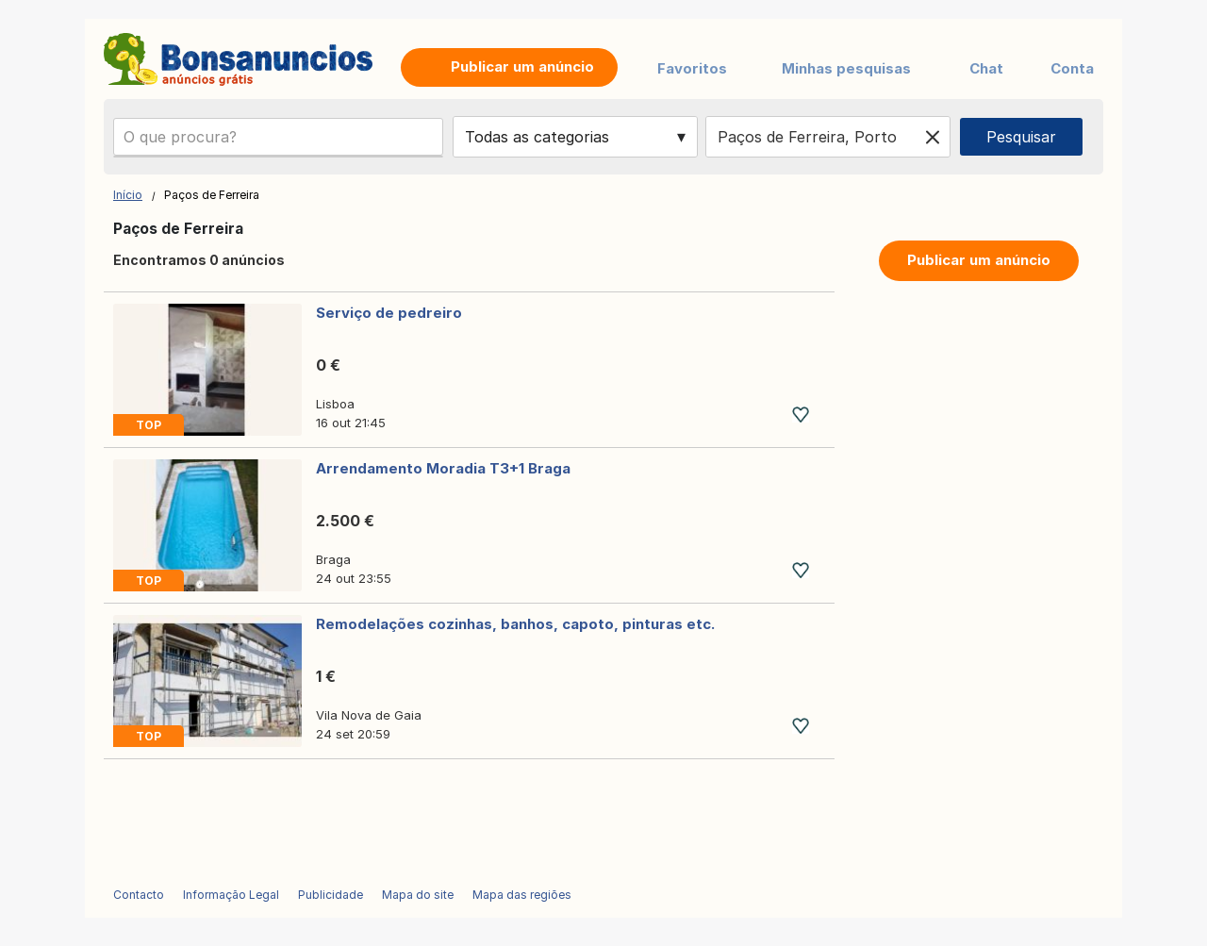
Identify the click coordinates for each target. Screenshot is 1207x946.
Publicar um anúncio (978, 260)
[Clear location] (933, 137)
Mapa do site (418, 895)
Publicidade (330, 895)
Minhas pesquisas (846, 68)
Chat (986, 68)
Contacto (138, 895)
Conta (1072, 68)
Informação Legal (231, 895)
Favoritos (692, 68)
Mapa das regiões (521, 895)
